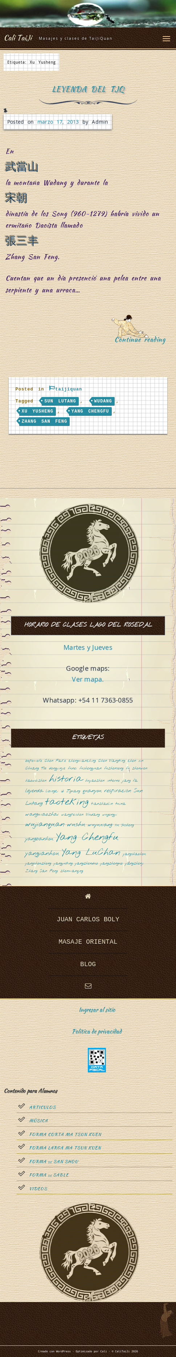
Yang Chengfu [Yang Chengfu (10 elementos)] (87, 838)
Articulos (42, 1107)
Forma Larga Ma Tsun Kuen (65, 1148)
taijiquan (68, 389)
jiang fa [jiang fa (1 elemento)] (130, 780)
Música (38, 1121)
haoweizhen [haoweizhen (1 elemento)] (35, 780)
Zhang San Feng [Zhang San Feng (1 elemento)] (41, 871)
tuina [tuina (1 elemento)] (120, 804)
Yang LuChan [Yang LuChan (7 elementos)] (91, 853)
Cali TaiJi (18, 37)
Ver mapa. (88, 679)
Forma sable (49, 1175)
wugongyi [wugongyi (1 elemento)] (109, 814)
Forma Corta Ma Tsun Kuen (65, 1134)
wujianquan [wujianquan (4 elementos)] (45, 824)
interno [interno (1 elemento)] (113, 780)
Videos (38, 1189)
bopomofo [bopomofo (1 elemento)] (33, 761)
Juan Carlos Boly (88, 919)
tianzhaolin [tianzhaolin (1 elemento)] (102, 804)
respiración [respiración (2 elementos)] (117, 791)
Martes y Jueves (88, 647)
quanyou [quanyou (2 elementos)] (92, 791)
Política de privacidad (97, 1031)
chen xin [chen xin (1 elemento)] (135, 761)
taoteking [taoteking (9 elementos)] (67, 802)
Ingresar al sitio (97, 1010)
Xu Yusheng (37, 411)
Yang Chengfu (90, 411)
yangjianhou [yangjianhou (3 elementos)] (42, 853)
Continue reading (142, 342)
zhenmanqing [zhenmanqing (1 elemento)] (71, 871)
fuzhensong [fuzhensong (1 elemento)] (113, 768)
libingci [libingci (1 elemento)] (52, 791)
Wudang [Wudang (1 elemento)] (93, 814)
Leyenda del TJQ (88, 89)
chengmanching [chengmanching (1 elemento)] (82, 761)
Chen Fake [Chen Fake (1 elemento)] (55, 761)
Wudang (103, 401)
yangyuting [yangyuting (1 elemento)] (63, 863)
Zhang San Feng (44, 421)
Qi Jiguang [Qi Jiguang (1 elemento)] (70, 791)
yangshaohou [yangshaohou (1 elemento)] (134, 854)
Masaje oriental (87, 942)
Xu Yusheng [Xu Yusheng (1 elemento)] (124, 825)
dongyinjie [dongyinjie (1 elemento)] (57, 768)
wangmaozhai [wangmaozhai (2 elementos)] (42, 814)
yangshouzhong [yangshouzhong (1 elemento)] (38, 863)
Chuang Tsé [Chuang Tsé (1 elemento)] (35, 768)
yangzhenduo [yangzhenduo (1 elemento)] (86, 863)
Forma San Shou (53, 1161)
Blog (88, 964)
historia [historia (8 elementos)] (66, 779)
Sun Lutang (60, 401)
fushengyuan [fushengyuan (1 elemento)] (90, 768)
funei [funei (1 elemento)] (72, 768)
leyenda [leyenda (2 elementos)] (34, 791)
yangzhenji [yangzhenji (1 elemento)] (134, 863)
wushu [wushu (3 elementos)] (76, 824)
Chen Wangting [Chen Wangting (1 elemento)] (111, 761)
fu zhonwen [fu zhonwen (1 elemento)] (136, 768)
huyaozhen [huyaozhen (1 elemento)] (95, 780)
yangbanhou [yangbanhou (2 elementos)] (39, 839)
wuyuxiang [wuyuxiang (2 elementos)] (100, 825)
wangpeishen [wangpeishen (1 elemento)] (72, 814)
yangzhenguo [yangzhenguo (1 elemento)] (112, 863)
